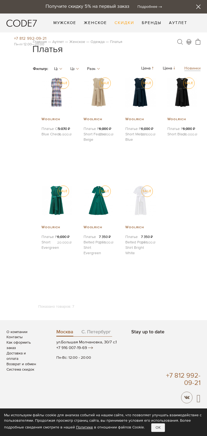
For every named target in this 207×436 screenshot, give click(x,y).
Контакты (14, 337)
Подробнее (147, 7)
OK (158, 428)
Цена (148, 68)
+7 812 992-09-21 (30, 38)
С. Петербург (96, 332)
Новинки (192, 68)
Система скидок (20, 369)
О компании (16, 332)
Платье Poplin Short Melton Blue (137, 134)
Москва (64, 332)
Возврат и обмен (21, 364)
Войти (189, 41)
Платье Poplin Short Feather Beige (95, 134)
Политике (84, 427)
